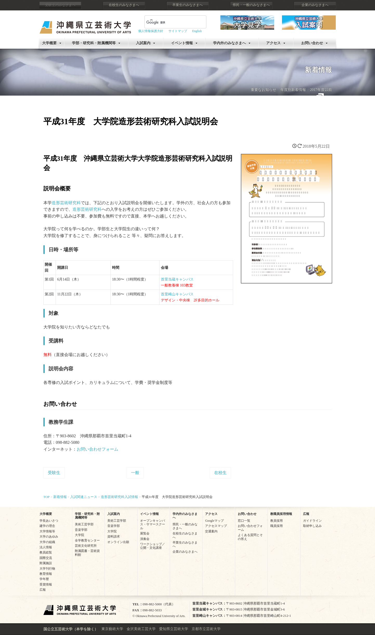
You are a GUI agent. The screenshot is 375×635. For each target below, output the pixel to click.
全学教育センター (87, 540)
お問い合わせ (312, 43)
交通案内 (211, 531)
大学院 (79, 535)
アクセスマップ (216, 526)
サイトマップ (177, 31)
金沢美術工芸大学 (141, 629)
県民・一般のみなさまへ (251, 5)
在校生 (220, 472)
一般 (135, 472)
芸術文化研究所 (86, 545)
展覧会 (144, 533)
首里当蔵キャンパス (177, 279)
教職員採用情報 (281, 514)
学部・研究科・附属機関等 (94, 43)
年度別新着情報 (293, 90)
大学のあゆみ (49, 536)
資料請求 (113, 536)
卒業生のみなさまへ (187, 5)
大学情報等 (47, 531)
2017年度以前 (321, 90)
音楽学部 (81, 530)
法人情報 (46, 547)
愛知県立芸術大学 (173, 629)
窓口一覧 (244, 520)
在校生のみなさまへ (124, 5)
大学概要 (49, 43)
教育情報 (46, 574)
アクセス (273, 43)
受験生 (54, 472)
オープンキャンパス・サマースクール (152, 524)
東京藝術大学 (112, 629)
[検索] (169, 22)
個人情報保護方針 (150, 31)
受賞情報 (46, 584)
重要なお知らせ (263, 90)
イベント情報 (182, 43)
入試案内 (143, 43)
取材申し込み (312, 526)
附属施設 (46, 563)
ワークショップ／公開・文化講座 (152, 546)
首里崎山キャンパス (177, 294)
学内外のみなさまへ (229, 43)
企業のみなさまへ (314, 5)
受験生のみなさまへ (60, 5)
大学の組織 (47, 542)
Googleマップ (214, 520)
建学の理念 (47, 526)
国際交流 (46, 558)
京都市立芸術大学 (206, 629)
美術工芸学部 (84, 524)
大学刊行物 (47, 568)
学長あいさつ (49, 520)
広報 (43, 590)
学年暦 (44, 579)
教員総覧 (46, 552)
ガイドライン (312, 520)
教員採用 (276, 520)
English (197, 31)
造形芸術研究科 (66, 203)
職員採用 (276, 526)
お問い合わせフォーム (97, 449)
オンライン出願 (118, 542)
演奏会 (144, 539)
